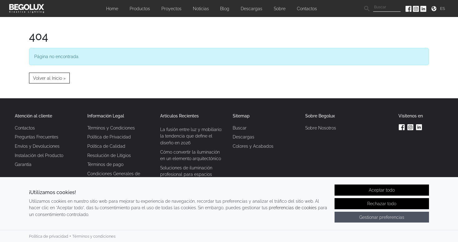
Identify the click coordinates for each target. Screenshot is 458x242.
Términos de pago (105, 164)
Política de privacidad (48, 236)
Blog (224, 8)
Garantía (23, 164)
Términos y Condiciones (111, 127)
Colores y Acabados (253, 146)
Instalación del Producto (39, 155)
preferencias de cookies (293, 208)
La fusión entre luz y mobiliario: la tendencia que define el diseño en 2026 (191, 136)
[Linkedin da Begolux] (423, 8)
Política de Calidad (106, 146)
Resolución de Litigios (109, 155)
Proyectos (171, 8)
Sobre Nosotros (320, 127)
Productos (140, 8)
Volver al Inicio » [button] (49, 78)
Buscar (240, 127)
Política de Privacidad (109, 136)
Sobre (279, 8)
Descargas (251, 8)
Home (112, 8)
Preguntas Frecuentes (36, 136)
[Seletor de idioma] (443, 8)
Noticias (201, 8)
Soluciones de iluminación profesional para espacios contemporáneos (186, 174)
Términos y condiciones (93, 236)
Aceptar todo (382, 190)
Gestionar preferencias (381, 217)
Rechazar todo (381, 203)
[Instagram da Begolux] (416, 8)
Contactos (307, 8)
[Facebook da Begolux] (409, 8)
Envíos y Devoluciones (37, 146)
